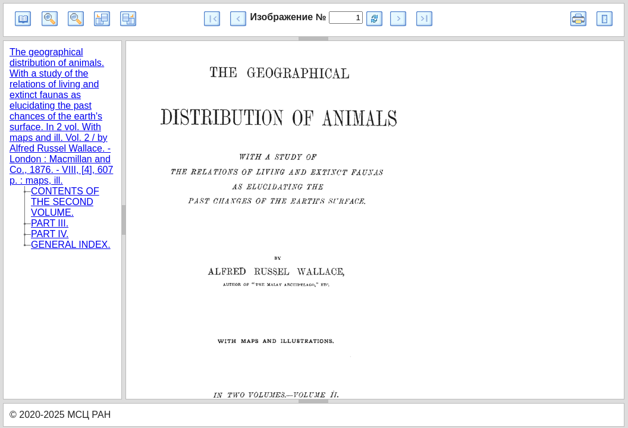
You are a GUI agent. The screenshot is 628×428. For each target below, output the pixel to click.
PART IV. (49, 234)
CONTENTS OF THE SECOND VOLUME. (65, 202)
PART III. (49, 223)
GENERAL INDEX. (71, 245)
